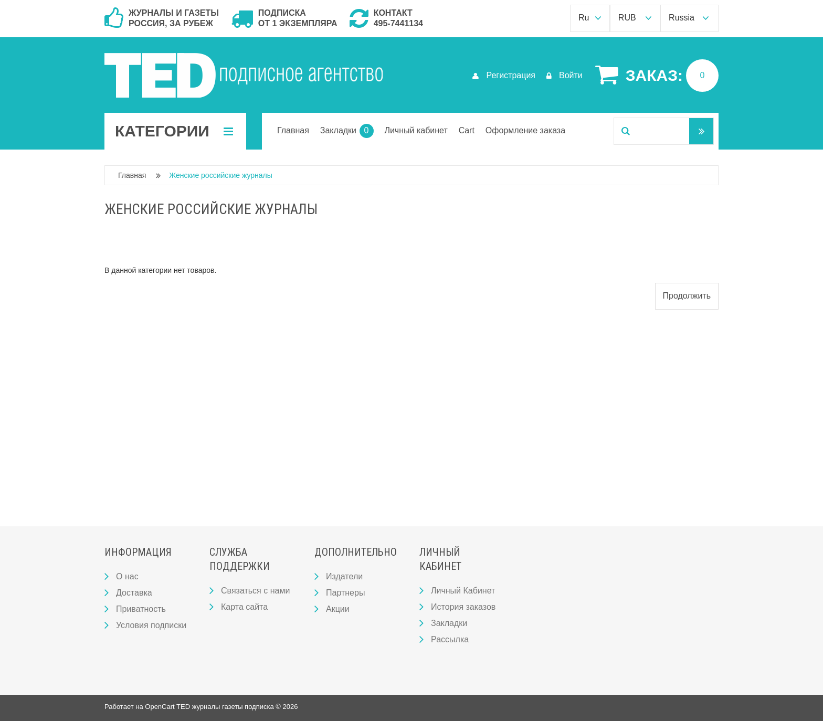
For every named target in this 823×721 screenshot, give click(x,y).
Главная (132, 175)
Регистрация (503, 75)
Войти (564, 75)
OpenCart (159, 707)
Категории (174, 131)
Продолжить (687, 295)
